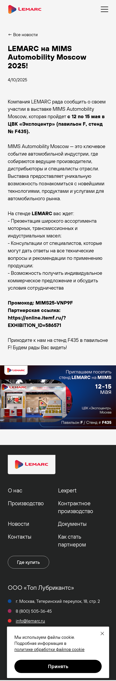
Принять (58, 666)
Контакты (19, 536)
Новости (18, 524)
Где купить (30, 562)
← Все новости (23, 34)
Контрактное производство (75, 507)
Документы (72, 524)
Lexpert (67, 490)
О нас (15, 490)
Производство (26, 503)
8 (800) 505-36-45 (34, 611)
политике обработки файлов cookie (49, 649)
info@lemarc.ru (30, 621)
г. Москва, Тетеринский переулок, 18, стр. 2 (58, 602)
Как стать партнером (72, 540)
